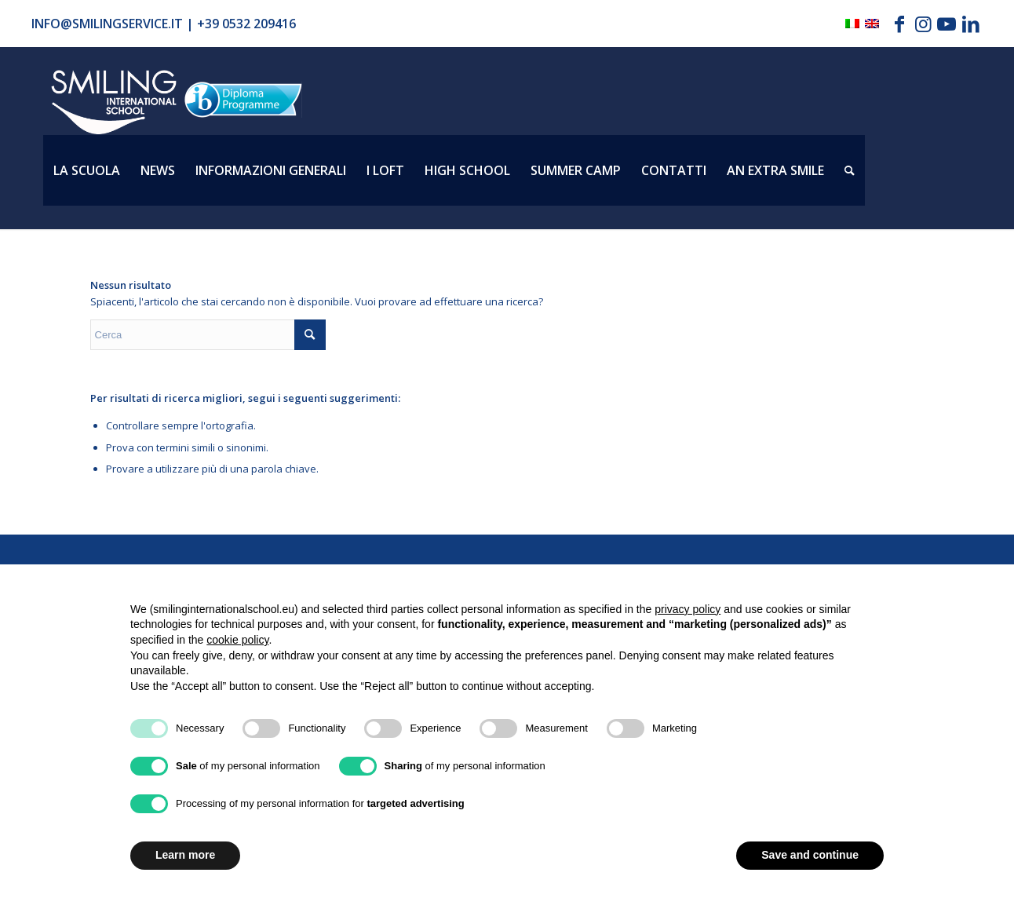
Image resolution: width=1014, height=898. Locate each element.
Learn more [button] (185, 855)
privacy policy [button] (687, 609)
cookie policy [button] (237, 639)
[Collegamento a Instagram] (923, 23)
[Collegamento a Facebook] (899, 23)
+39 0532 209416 (246, 23)
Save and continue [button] (810, 855)
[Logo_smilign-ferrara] (113, 102)
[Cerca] (849, 170)
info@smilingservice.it (107, 23)
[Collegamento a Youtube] (947, 23)
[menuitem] (86, 170)
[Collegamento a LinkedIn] (971, 23)
